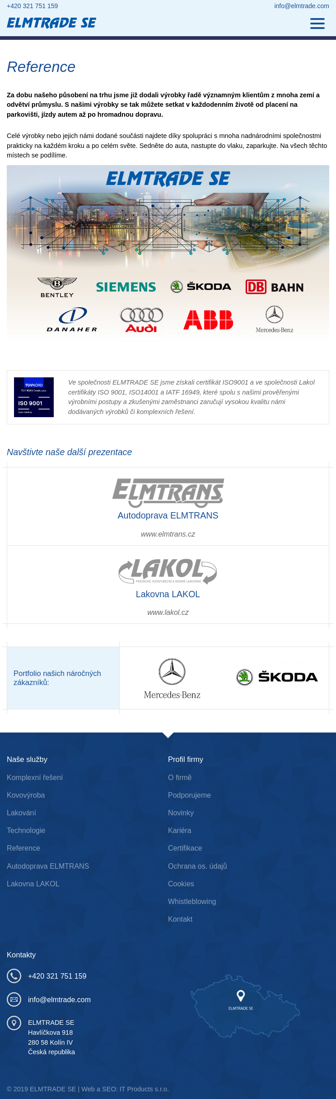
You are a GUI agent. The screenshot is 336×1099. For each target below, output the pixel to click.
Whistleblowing (192, 901)
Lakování (21, 813)
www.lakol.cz (168, 612)
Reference (23, 848)
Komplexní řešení (35, 777)
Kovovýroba (26, 795)
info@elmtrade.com (301, 6)
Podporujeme (189, 795)
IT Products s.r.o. (144, 1089)
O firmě (179, 777)
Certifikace (185, 848)
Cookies (181, 884)
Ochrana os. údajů (197, 866)
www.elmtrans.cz (168, 534)
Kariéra (179, 830)
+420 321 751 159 (32, 6)
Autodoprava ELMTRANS (48, 866)
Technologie (26, 830)
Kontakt (180, 919)
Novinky (181, 813)
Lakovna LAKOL (33, 884)
